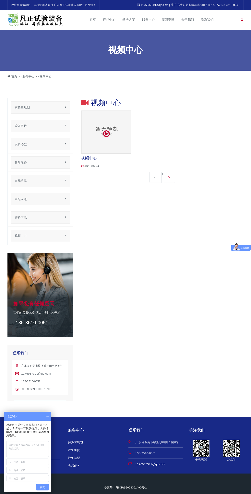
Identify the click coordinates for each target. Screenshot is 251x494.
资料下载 (21, 217)
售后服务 (21, 162)
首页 (93, 19)
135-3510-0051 (230, 4)
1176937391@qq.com (154, 4)
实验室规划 (22, 107)
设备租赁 (21, 125)
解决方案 (128, 19)
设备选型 (21, 144)
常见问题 (21, 199)
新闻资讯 (168, 19)
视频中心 (46, 76)
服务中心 (148, 19)
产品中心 (109, 19)
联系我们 (207, 19)
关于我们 (187, 19)
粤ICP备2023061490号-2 (131, 487)
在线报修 (21, 180)
